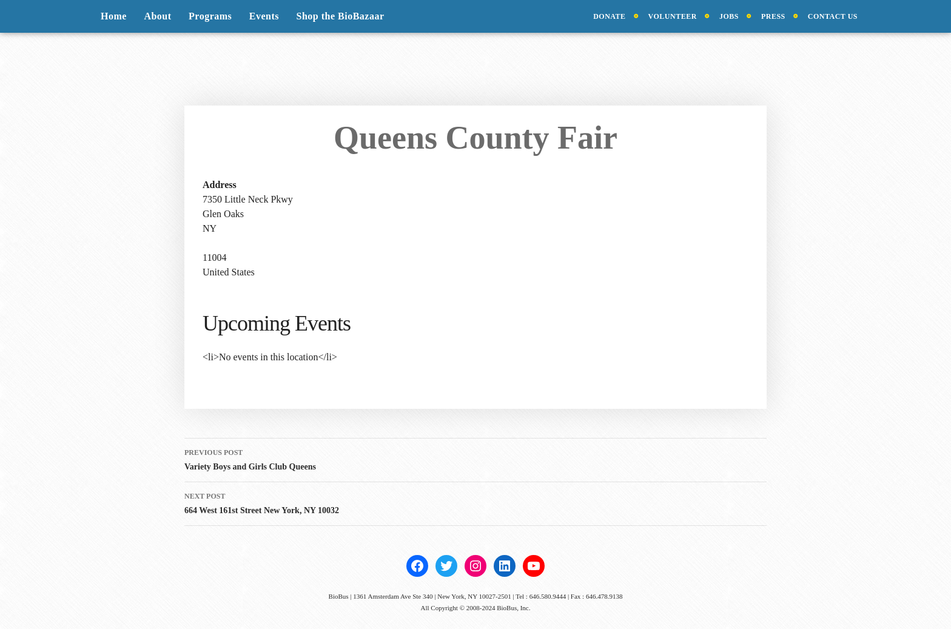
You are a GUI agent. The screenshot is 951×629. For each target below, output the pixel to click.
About (157, 16)
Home (114, 16)
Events (264, 16)
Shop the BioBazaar (341, 16)
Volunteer (672, 16)
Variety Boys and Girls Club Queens (475, 458)
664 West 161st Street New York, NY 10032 (475, 502)
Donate (609, 16)
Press (773, 16)
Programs (210, 16)
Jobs (729, 16)
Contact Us (833, 16)
